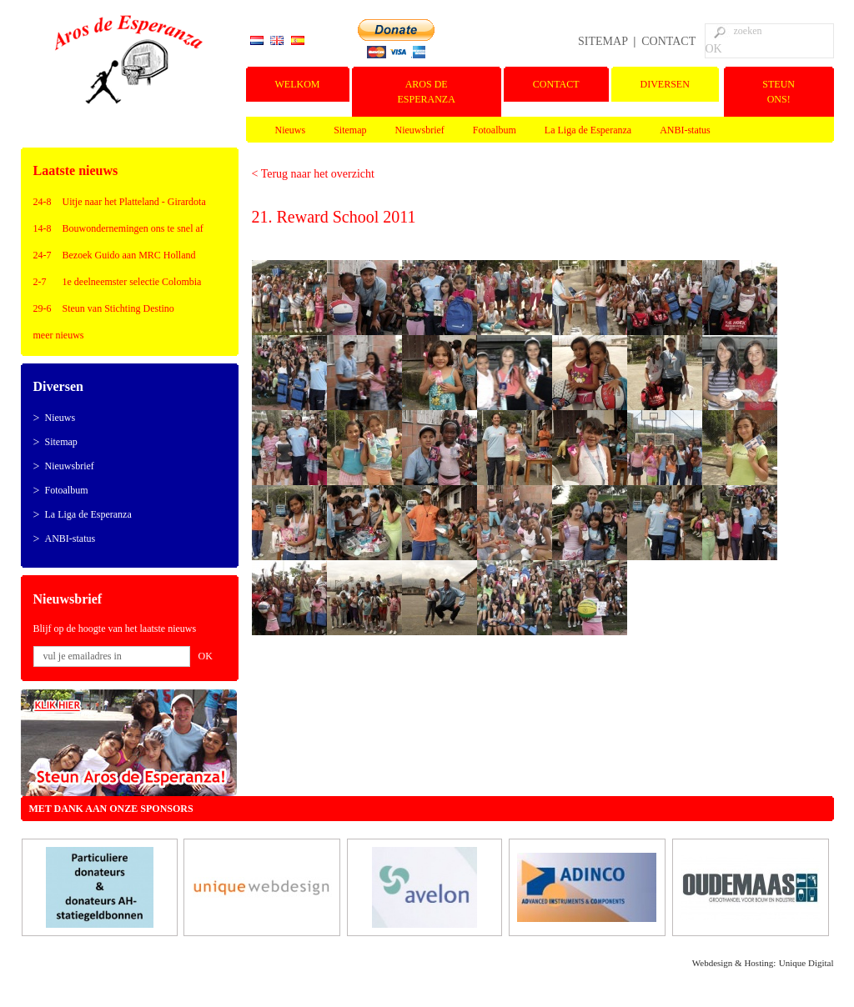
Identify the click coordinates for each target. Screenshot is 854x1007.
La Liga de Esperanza (588, 130)
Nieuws (290, 130)
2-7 (40, 282)
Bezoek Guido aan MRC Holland (129, 255)
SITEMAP (602, 41)
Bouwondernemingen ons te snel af (133, 228)
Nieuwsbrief (420, 130)
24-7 (42, 255)
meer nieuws (58, 335)
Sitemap (350, 130)
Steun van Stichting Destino (118, 308)
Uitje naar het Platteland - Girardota (134, 202)
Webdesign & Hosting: (734, 963)
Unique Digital (806, 963)
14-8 (42, 228)
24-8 (42, 202)
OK (714, 49)
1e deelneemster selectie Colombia (132, 282)
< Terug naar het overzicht (313, 174)
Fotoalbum (494, 130)
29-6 (42, 308)
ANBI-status (685, 130)
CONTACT (668, 41)
